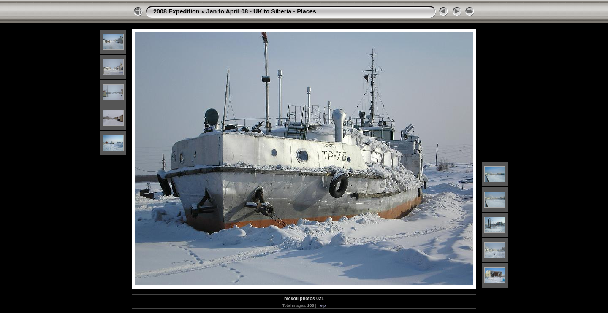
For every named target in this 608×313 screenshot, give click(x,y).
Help (322, 305)
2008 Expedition (176, 11)
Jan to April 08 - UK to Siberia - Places (261, 11)
